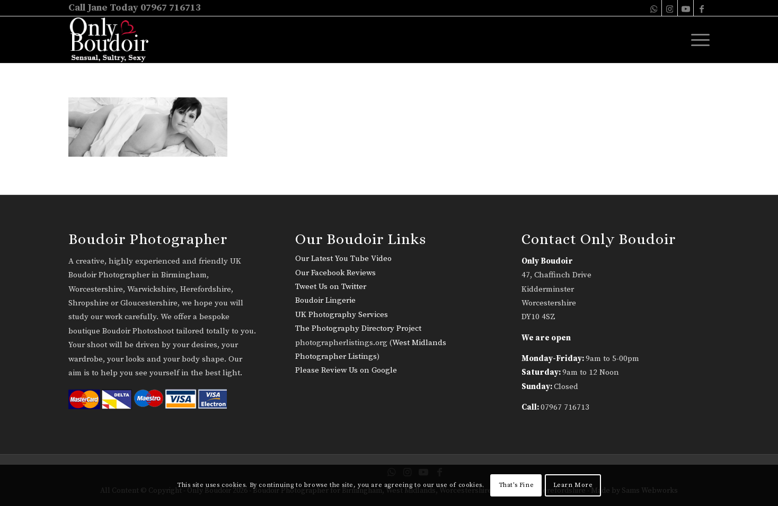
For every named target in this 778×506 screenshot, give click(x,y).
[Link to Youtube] (685, 8)
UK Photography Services (341, 315)
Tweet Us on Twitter (330, 287)
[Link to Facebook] (702, 8)
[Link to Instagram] (669, 8)
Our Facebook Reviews (335, 273)
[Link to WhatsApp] (653, 8)
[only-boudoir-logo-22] (113, 39)
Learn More (573, 485)
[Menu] (697, 39)
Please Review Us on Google (346, 370)
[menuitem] (697, 39)
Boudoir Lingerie (325, 300)
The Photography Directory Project (358, 328)
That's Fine (516, 485)
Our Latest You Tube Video (343, 259)
